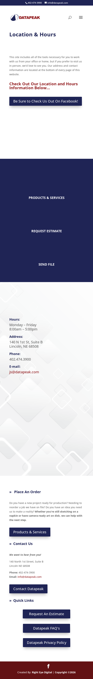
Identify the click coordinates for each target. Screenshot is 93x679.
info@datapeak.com (30, 576)
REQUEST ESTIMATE (46, 231)
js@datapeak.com (24, 372)
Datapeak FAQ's (46, 628)
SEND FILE (46, 264)
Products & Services (29, 532)
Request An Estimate (46, 613)
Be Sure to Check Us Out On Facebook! (45, 101)
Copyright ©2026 (65, 672)
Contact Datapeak (28, 588)
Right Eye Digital (42, 672)
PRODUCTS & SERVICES (47, 198)
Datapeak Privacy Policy (46, 642)
